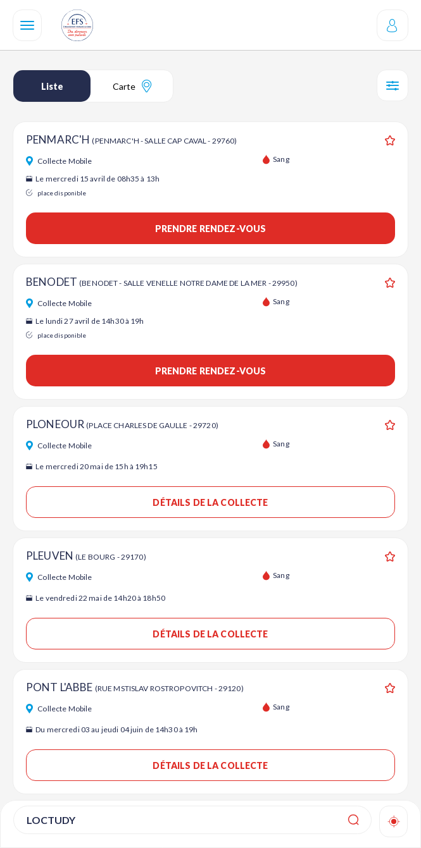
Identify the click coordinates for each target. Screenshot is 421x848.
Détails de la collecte (210, 502)
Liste (52, 86)
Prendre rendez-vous (211, 228)
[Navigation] (27, 25)
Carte (132, 86)
